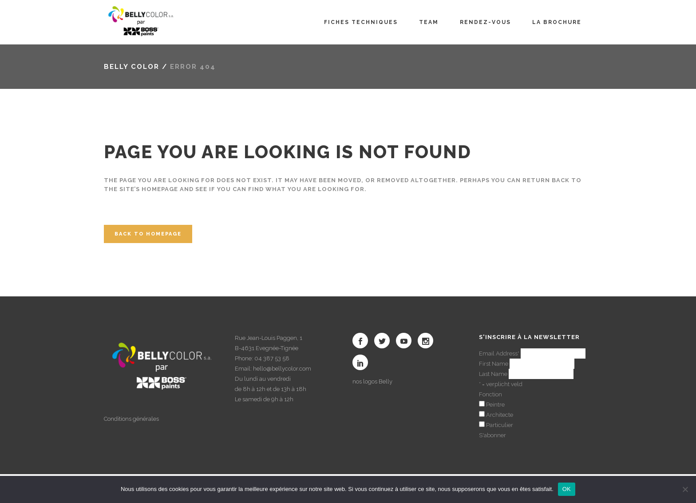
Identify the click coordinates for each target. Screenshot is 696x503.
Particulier (499, 425)
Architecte (499, 414)
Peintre (495, 404)
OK (566, 489)
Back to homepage (148, 234)
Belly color (131, 67)
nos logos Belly (372, 381)
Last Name (493, 374)
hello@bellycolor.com (282, 368)
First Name (493, 363)
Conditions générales (131, 418)
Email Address (499, 353)
